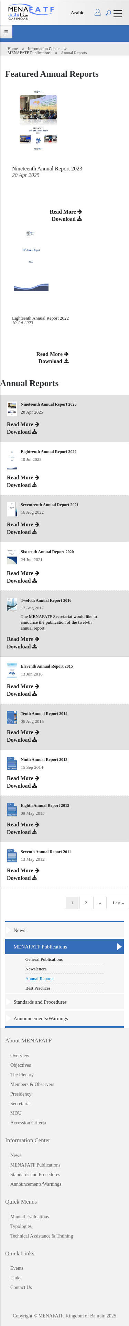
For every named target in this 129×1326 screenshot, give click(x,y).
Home (13, 48)
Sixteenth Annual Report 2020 (47, 551)
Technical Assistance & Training (41, 1236)
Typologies (21, 1226)
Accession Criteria (28, 1122)
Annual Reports (39, 978)
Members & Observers (32, 1084)
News (19, 930)
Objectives (20, 1065)
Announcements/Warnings (40, 1018)
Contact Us (21, 1287)
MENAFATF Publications (29, 52)
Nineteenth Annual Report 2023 (48, 404)
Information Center (44, 48)
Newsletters (35, 968)
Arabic (77, 12)
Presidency (20, 1094)
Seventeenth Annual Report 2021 (49, 504)
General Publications (44, 959)
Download (54, 361)
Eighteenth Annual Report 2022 (40, 318)
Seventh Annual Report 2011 (46, 851)
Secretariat (20, 1103)
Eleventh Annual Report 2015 (47, 666)
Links (15, 1277)
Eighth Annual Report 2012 (45, 805)
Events (16, 1268)
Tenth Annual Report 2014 (44, 713)
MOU (16, 1113)
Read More (52, 354)
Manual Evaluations (29, 1216)
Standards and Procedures (40, 1002)
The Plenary (22, 1074)
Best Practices (38, 988)
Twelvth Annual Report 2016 (46, 600)
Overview (19, 1055)
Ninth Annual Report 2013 (44, 759)
